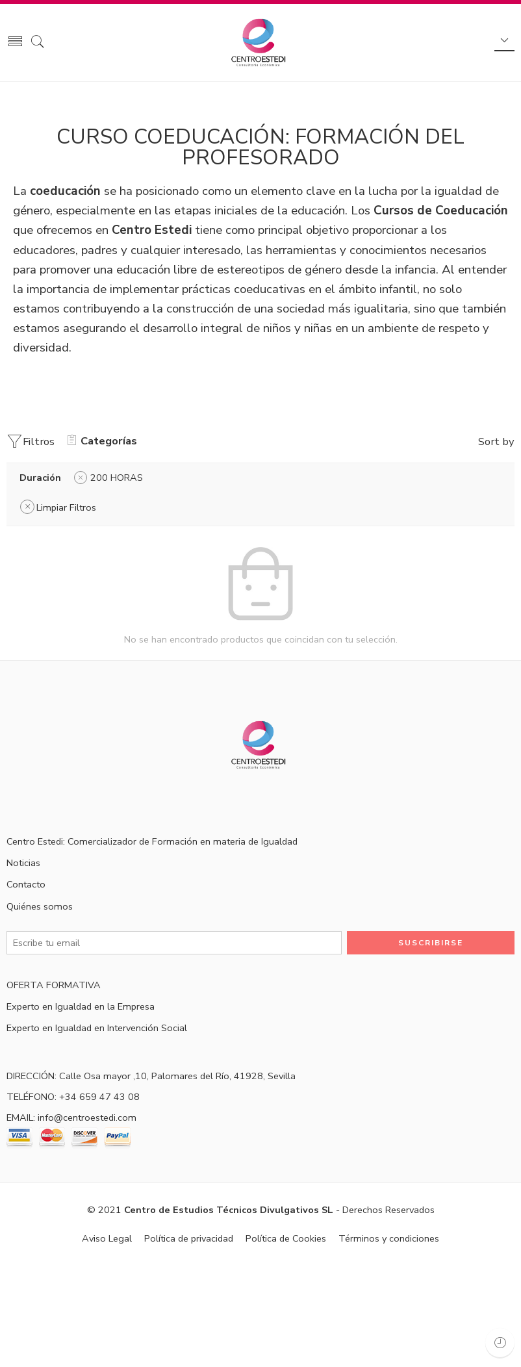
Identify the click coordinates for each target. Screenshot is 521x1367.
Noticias (23, 862)
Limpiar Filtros (66, 507)
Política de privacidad (188, 1238)
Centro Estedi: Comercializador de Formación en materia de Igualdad (152, 841)
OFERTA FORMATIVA (53, 984)
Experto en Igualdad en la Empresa (80, 1006)
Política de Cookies (286, 1238)
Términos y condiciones (388, 1238)
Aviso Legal (107, 1238)
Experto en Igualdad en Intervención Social (96, 1027)
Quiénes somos (39, 906)
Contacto (25, 884)
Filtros (30, 441)
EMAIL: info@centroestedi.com (71, 1117)
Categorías (102, 440)
